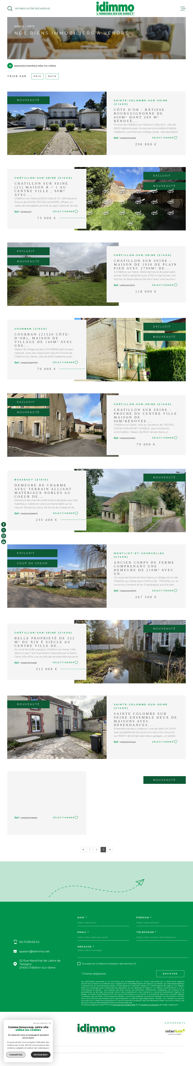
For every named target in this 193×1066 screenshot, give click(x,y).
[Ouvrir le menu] (183, 8)
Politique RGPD (148, 1053)
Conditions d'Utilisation (149, 1005)
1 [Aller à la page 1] (89, 849)
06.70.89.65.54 (29, 942)
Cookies (160, 1053)
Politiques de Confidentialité (123, 1005)
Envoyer (170, 973)
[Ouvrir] (28, 8)
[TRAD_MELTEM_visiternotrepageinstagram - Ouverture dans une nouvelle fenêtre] (3, 536)
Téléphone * (146, 932)
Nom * (82, 917)
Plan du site (109, 1053)
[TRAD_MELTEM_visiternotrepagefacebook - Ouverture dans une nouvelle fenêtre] (3, 524)
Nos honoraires (96, 1053)
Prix (37, 76)
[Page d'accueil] (115, 9)
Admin (137, 1053)
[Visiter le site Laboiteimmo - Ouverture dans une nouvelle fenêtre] (17, 1052)
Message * (86, 946)
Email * (83, 932)
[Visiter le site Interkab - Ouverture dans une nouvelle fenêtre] (175, 1032)
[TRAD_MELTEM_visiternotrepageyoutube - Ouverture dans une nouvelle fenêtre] (3, 541)
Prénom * (144, 917)
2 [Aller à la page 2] (96, 849)
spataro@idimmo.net (34, 951)
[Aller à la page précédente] (83, 849)
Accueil (19, 26)
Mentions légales (124, 1053)
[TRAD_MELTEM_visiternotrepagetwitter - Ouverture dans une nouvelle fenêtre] (3, 530)
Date (52, 76)
